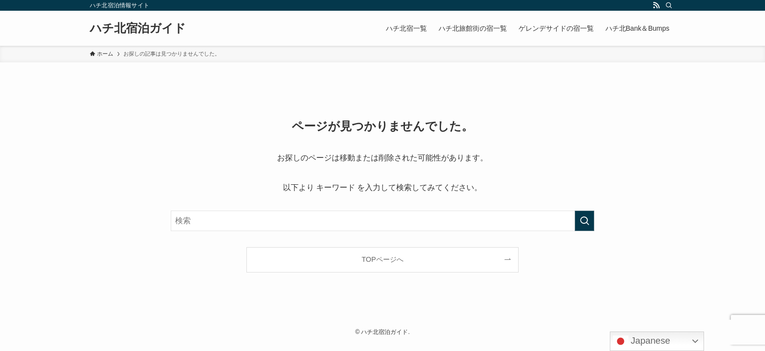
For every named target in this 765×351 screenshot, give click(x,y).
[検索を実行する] (584, 221)
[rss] (656, 5)
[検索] (669, 5)
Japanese (641, 341)
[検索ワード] (382, 221)
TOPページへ (382, 259)
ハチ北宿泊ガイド (138, 28)
